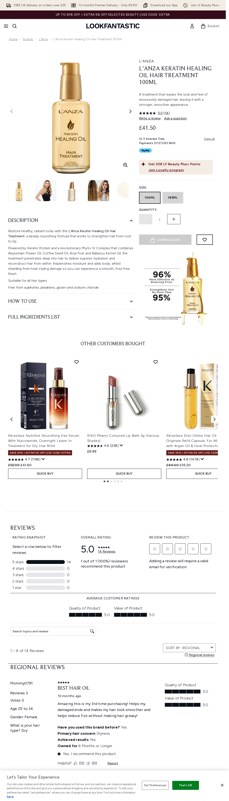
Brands (28, 39)
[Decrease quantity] (145, 219)
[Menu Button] (6, 26)
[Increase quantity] (173, 219)
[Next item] (214, 513)
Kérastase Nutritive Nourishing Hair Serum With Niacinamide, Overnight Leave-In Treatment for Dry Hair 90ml (44, 535)
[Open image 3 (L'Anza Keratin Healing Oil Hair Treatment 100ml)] (72, 190)
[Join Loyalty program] (179, 170)
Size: (143, 187)
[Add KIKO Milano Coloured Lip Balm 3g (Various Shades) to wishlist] (156, 456)
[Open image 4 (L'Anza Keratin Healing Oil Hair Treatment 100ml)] (98, 190)
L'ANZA (146, 61)
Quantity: (148, 210)
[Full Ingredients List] (71, 317)
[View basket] (210, 26)
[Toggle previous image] (11, 111)
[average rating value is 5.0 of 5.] (151, 113)
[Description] (71, 221)
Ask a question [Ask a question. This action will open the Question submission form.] (175, 118)
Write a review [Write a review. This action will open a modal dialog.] (150, 118)
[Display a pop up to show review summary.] (43, 553)
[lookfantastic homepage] (113, 26)
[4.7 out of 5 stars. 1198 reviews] (24, 553)
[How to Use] (71, 301)
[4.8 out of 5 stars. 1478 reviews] (183, 553)
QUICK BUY (45, 567)
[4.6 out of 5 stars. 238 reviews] (103, 540)
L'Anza (43, 39)
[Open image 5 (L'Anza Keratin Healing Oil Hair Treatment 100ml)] (125, 190)
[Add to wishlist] (205, 240)
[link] (192, 26)
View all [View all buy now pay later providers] (209, 139)
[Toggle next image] (130, 111)
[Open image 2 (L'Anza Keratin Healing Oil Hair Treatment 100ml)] (45, 190)
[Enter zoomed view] (125, 165)
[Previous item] (11, 513)
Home (13, 39)
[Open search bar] (14, 26)
